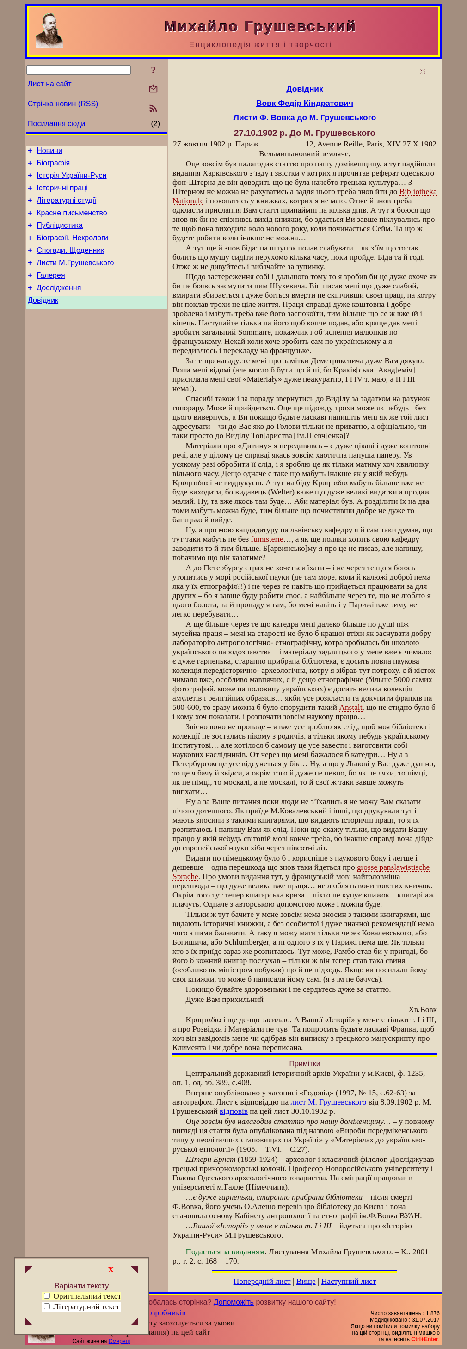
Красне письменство (72, 221)
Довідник (43, 318)
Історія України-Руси (71, 179)
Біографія (53, 166)
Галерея (51, 290)
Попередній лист (262, 1281)
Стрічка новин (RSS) (63, 104)
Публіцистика (60, 235)
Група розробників (154, 1312)
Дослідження (59, 304)
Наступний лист (348, 1281)
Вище (306, 1281)
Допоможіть (234, 1302)
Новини (49, 152)
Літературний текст (86, 1306)
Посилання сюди (56, 124)
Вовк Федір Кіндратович (304, 103)
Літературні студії (66, 207)
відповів (234, 1111)
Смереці (119, 1341)
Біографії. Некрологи (72, 249)
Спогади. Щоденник (70, 263)
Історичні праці (62, 193)
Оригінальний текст (82, 1296)
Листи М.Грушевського (75, 277)
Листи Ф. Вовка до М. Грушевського (305, 117)
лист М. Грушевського (328, 1102)
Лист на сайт (50, 84)
